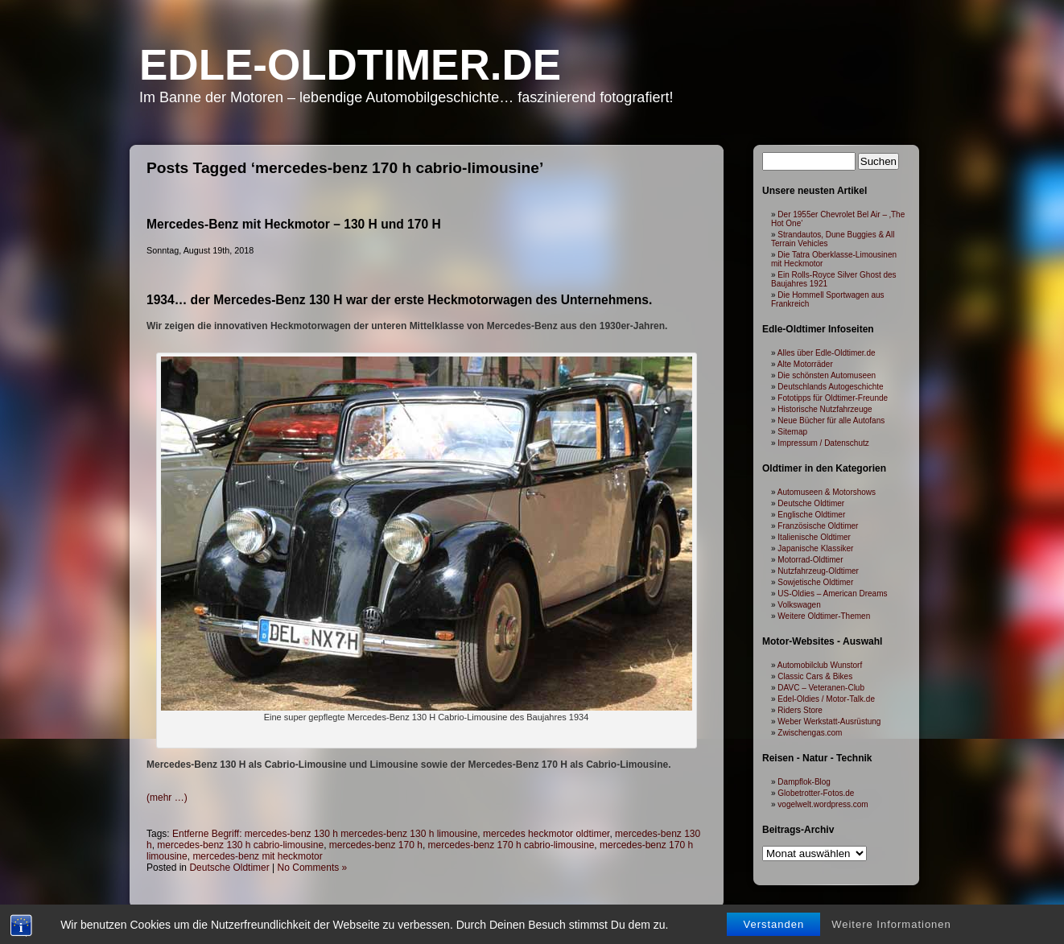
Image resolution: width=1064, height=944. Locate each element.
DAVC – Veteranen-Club (820, 687)
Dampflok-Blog (804, 781)
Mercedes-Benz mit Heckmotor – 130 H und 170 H (293, 224)
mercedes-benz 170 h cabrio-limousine (511, 845)
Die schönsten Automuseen (826, 375)
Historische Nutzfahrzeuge (824, 409)
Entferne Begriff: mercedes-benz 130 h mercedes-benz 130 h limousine (324, 833)
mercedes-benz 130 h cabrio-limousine (240, 845)
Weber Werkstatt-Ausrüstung (828, 721)
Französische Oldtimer (817, 525)
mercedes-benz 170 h (376, 845)
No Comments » (313, 867)
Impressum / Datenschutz (822, 443)
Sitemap (792, 431)
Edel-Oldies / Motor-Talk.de (826, 699)
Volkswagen (798, 604)
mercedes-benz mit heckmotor (257, 856)
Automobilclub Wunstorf (819, 665)
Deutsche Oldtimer (229, 867)
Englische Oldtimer (811, 514)
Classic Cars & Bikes (814, 676)
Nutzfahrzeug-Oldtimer (818, 571)
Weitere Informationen (891, 924)
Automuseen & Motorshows (826, 492)
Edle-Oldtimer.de (350, 65)
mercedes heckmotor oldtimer (546, 833)
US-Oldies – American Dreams (832, 593)
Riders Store (800, 710)
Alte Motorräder (805, 364)
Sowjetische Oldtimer (815, 582)
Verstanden (773, 924)
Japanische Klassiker (815, 548)
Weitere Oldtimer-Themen (823, 616)
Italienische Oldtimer (814, 537)
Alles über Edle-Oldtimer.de (826, 352)
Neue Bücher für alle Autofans (831, 420)
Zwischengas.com (809, 732)
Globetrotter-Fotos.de (815, 793)
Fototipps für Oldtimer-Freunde (832, 398)
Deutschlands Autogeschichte (830, 386)
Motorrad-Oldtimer (810, 559)
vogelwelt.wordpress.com (822, 804)
